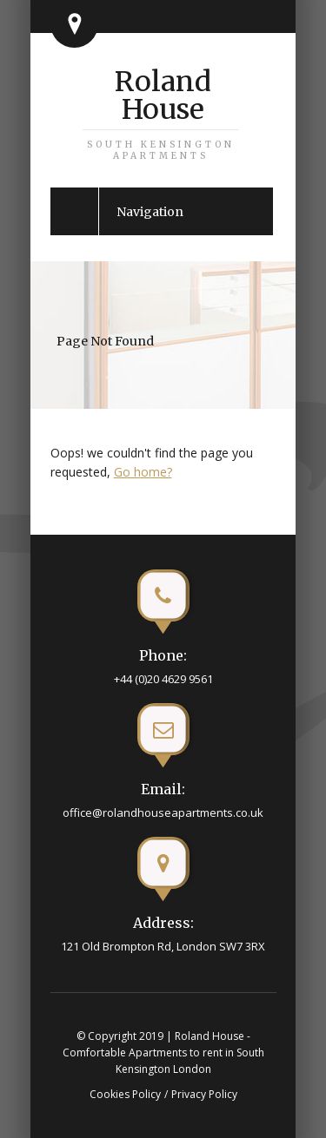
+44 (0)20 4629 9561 (163, 679)
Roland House (161, 112)
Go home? (143, 472)
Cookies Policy (125, 1094)
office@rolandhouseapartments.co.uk (163, 812)
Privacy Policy (204, 1094)
